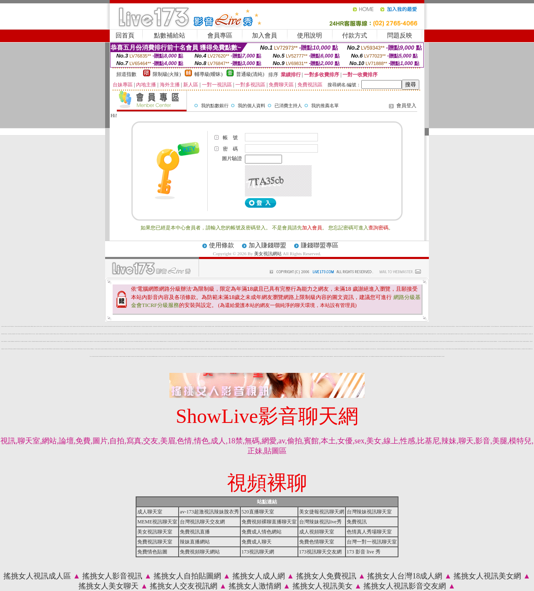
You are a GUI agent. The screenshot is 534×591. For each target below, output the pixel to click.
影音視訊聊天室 (137, 356)
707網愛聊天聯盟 (134, 326)
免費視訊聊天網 (192, 356)
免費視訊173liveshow (460, 341)
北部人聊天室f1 (8, 326)
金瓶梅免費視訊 (495, 341)
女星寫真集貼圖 (192, 341)
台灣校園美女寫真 (207, 341)
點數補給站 (169, 35)
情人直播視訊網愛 (51, 341)
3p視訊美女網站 (316, 326)
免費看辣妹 (156, 356)
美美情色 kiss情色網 (293, 341)
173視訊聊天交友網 (320, 552)
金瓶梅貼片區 (520, 326)
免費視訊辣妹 (310, 341)
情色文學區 (61, 341)
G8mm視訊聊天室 (247, 326)
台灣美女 (126, 356)
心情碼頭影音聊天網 (159, 326)
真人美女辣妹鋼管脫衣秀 (321, 356)
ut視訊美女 (175, 356)
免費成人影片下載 (81, 341)
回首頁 (125, 35)
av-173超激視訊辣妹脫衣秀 (209, 512)
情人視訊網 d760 (255, 356)
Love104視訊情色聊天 (226, 326)
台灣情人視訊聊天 (517, 341)
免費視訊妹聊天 (366, 341)
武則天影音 (444, 326)
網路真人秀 (307, 326)
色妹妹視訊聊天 (259, 341)
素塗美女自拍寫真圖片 (256, 341)
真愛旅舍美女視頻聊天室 (324, 326)
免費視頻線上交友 (391, 341)
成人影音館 (70, 341)
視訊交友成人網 (444, 341)
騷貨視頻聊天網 (33, 341)
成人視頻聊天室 (316, 532)
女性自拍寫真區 (114, 341)
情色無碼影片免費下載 (181, 326)
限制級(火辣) (167, 74)
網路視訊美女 (507, 341)
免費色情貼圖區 (405, 326)
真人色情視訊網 (442, 356)
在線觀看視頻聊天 (12, 341)
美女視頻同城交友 (331, 341)
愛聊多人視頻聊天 (368, 326)
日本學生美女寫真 (167, 326)
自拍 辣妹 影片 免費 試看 (160, 356)
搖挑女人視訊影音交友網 (404, 586)
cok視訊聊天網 (170, 326)
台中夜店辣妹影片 (376, 326)
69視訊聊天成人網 (267, 341)
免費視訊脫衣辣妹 (451, 341)
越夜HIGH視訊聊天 (191, 326)
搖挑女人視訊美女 (322, 586)
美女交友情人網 (87, 341)
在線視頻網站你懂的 (384, 326)
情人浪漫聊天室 (349, 326)
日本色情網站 (230, 326)
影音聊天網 (432, 356)
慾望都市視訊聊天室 (94, 326)
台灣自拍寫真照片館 (211, 341)
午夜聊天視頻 (328, 356)
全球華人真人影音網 (332, 326)
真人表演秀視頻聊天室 (302, 356)
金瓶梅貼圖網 (177, 326)
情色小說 (62, 326)
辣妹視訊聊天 (320, 326)
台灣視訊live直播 (255, 326)
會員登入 (406, 105)
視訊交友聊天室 (420, 341)
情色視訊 (206, 356)
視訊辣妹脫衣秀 (181, 356)
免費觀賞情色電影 (331, 356)
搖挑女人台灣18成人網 (404, 576)
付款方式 (354, 35)
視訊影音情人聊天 (431, 341)
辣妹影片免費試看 (96, 356)
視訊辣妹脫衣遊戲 (512, 326)
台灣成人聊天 (41, 326)
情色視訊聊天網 (313, 341)
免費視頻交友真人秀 (298, 356)
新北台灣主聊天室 (132, 341)
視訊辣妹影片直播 (281, 341)
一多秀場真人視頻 (29, 341)
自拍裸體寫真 (124, 341)
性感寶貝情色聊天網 (128, 326)
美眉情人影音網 (417, 341)
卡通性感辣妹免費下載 (101, 356)
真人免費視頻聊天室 (262, 356)
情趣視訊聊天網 (147, 326)
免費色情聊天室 (90, 326)
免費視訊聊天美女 (251, 356)
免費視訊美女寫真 (91, 341)
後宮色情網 (335, 341)
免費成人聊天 (488, 341)
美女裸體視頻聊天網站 (247, 356)
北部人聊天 (238, 341)
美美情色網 (457, 326)
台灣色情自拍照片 (28, 326)
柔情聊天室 (124, 326)
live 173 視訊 (475, 341)
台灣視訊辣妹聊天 (12, 326)
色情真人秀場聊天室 (369, 532)
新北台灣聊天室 (401, 326)
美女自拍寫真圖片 (266, 356)
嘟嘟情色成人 (151, 341)
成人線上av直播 (356, 341)
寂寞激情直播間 (5, 341)
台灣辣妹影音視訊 (424, 341)
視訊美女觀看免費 (25, 326)
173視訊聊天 (411, 341)
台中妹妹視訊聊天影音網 (155, 326)
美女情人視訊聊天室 (360, 341)
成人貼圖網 (16, 326)
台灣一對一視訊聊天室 (372, 542)
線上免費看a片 (213, 326)
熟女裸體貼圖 (235, 341)
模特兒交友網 (449, 326)
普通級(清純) (250, 74)
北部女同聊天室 (337, 341)
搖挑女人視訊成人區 (37, 576)
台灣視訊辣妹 (418, 326)
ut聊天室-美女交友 (467, 341)
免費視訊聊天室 (381, 356)
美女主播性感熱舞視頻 (185, 356)
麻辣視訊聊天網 (206, 326)
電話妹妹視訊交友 (373, 341)
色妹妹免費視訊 (432, 326)
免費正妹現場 (111, 341)
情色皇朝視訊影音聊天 (195, 326)
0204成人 (258, 326)
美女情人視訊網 (163, 326)
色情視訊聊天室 (424, 326)
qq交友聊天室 (404, 356)
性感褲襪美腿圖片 (348, 341)
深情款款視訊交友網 (99, 326)
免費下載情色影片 (51, 326)
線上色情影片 (131, 326)
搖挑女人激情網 (255, 586)
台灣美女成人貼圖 (148, 356)
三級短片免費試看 (529, 326)
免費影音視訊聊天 (472, 341)
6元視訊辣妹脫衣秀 (231, 356)
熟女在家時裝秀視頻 (174, 326)
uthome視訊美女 (401, 356)
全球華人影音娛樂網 (284, 326)
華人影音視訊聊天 (388, 326)
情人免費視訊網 (370, 341)
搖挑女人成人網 (258, 576)
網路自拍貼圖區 (104, 356)
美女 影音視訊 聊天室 (143, 326)
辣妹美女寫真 (336, 326)
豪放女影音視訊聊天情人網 (110, 326)
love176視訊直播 (285, 341)
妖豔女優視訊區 (211, 356)
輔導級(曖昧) (208, 74)
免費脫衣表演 (98, 341)
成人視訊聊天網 (37, 326)
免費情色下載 (276, 326)
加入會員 (264, 35)
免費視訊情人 (177, 341)
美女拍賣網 (16, 341)
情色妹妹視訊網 (313, 326)
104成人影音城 (154, 341)
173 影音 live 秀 (363, 552)
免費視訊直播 (195, 532)
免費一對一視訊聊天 (380, 326)
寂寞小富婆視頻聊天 (26, 341)
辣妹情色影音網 (165, 341)
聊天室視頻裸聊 (414, 356)
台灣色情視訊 (414, 341)
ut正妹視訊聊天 (408, 326)
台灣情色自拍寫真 (310, 326)
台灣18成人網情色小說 (186, 326)
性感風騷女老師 (438, 326)
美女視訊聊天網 (21, 326)
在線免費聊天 (222, 326)
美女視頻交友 (408, 356)
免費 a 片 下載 (309, 356)
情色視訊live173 (485, 341)
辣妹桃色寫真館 (526, 326)
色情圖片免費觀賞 (428, 356)
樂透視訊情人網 (478, 326)
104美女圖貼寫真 (200, 341)
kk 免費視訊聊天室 (385, 356)
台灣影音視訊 (67, 326)
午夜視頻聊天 (34, 326)
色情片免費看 (434, 341)
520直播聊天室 (258, 512)
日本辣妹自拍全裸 (268, 326)
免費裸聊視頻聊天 (510, 341)
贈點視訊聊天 (398, 356)
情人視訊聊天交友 (289, 341)
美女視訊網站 (268, 253)
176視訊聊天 (325, 356)
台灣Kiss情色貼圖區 (161, 341)
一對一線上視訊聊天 (499, 341)
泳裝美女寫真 (244, 341)
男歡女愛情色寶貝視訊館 (291, 326)
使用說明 (309, 35)
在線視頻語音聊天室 (356, 356)
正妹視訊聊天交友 (352, 341)
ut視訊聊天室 (258, 356)
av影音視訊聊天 (104, 341)
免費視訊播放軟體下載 (296, 326)
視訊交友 (369, 356)
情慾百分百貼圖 (328, 326)
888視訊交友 (148, 341)
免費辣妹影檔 (523, 326)
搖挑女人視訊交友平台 (279, 326)
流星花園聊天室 (189, 356)
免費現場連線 (48, 341)
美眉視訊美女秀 (54, 341)
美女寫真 (60, 326)
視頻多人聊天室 (352, 356)
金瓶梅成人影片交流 (272, 326)
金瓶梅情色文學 (108, 341)
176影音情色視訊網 (341, 341)
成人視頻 (122, 326)
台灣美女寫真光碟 (398, 326)
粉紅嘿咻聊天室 (305, 341)
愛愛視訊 (244, 356)
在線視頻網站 (120, 356)
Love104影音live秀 (439, 356)
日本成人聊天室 (492, 326)
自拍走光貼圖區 (218, 341)
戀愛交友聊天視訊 (492, 341)
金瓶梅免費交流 (270, 341)
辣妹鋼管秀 (357, 326)
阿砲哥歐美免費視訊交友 (188, 341)
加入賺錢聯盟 (267, 245)
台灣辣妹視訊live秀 (448, 341)
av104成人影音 (18, 341)
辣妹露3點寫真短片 (251, 341)
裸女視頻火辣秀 (513, 341)
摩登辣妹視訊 (114, 326)
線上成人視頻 (178, 356)
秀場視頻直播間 (251, 326)
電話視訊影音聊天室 (203, 356)
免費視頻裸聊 (427, 341)
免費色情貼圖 (389, 356)
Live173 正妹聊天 (472, 326)
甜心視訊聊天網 (243, 326)
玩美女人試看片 (459, 326)
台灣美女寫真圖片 (317, 341)
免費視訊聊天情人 (44, 341)
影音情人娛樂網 (223, 356)
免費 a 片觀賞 (287, 356)
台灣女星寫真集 (339, 326)
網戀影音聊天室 (105, 326)
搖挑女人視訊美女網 (487, 576)
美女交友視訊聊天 (503, 341)
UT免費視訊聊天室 (418, 356)
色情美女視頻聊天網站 (216, 356)
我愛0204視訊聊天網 (346, 326)
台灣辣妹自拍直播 (44, 326)
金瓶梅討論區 (221, 341)
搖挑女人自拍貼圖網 (187, 576)
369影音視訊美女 (87, 326)
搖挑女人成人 (342, 326)
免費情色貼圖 (478, 341)
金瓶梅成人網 (264, 326)
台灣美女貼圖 (18, 326)
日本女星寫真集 (428, 326)
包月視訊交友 (435, 326)
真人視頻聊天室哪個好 (291, 356)
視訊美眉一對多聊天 (78, 326)
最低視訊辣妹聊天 (41, 341)
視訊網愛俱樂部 (481, 341)
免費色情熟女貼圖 (306, 356)
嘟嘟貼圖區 (32, 326)
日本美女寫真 (391, 326)
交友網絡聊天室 (394, 356)
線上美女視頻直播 (93, 356)
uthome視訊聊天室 (227, 356)
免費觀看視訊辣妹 (488, 326)
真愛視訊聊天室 (411, 356)
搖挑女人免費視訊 (326, 576)
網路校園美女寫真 (263, 341)
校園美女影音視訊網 (508, 326)
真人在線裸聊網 (21, 341)
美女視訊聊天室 (154, 532)
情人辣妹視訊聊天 (482, 326)
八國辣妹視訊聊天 (74, 326)
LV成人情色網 (345, 341)
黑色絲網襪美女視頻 (373, 356)
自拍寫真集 (175, 341)
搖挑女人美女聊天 (108, 586)
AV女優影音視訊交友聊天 (496, 326)
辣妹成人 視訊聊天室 (283, 356)
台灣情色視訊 (216, 326)
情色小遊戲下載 (195, 341)
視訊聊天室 (209, 356)
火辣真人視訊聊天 (128, 341)
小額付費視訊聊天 (232, 341)
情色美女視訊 (166, 356)
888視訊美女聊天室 (181, 341)
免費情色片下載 (215, 341)
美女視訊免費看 (397, 341)
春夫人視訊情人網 (247, 341)
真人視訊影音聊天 (421, 326)
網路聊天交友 (404, 341)
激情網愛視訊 (129, 356)
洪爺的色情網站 (123, 356)
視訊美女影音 (71, 326)
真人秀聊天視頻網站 (240, 356)
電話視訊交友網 (380, 341)
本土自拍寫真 (441, 326)
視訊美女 (164, 356)
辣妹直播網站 (394, 341)
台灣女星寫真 (57, 326)
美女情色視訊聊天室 (372, 326)
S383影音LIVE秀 (361, 326)
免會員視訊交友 (108, 356)
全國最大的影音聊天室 (141, 341)
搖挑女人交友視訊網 (183, 586)
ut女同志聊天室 (95, 341)
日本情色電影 (184, 341)
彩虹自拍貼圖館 (150, 326)
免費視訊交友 (169, 356)
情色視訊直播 (64, 326)
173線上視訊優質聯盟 (136, 341)
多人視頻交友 (199, 326)
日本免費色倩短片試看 (516, 326)
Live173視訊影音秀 (298, 341)
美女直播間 (304, 326)
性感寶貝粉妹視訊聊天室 (83, 326)
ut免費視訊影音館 (37, 341)
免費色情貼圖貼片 (363, 356)
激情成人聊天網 (114, 356)
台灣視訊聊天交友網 (202, 522)
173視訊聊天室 (414, 326)
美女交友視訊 (273, 356)
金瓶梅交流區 (48, 326)
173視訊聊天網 (524, 341)
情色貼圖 (172, 341)
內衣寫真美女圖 (77, 341)
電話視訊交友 (425, 356)
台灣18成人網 (172, 356)
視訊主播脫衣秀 (141, 356)
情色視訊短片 (377, 341)
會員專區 (219, 35)
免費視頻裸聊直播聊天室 (269, 522)
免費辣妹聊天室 (527, 341)
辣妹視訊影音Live (504, 326)
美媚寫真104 (54, 326)
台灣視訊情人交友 (437, 341)
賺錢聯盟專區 (319, 245)
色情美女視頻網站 (220, 356)
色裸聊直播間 (233, 326)
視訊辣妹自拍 (475, 326)
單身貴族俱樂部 (209, 326)
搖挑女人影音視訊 (112, 576)
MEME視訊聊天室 (157, 522)
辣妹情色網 (531, 341)
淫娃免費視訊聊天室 (348, 356)
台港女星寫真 (447, 326)
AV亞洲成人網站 (203, 341)
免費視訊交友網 (422, 356)
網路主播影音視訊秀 (270, 356)
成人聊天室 (149, 512)
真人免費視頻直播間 (313, 356)
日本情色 (64, 341)
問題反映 (399, 35)
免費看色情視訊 (359, 356)
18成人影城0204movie (152, 356)
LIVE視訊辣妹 (236, 326)
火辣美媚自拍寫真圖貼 (121, 341)
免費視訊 (200, 356)
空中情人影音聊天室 (169, 341)
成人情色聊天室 (520, 341)
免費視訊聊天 (366, 356)
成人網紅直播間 (9, 341)
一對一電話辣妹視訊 (456, 341)
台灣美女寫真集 (101, 341)
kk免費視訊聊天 (434, 356)
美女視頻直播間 (320, 341)
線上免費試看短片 (144, 341)
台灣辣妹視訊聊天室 (369, 512)
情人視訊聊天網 (344, 356)
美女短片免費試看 (132, 356)
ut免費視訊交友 (301, 341)
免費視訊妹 (277, 356)
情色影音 (308, 341)
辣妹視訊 (338, 356)
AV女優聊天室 (117, 356)
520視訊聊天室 (279, 356)
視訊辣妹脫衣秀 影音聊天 (236, 356)
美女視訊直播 (412, 326)
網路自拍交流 (363, 341)
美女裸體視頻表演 (364, 326)
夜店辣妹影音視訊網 (240, 326)
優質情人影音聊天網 (139, 326)
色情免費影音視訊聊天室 (377, 356)
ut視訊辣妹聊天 (219, 326)
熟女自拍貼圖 (84, 341)
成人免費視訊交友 (58, 341)
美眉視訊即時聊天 (387, 341)
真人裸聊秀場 (102, 326)
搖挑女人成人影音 (202, 326)
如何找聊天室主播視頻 (301, 326)
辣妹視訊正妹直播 (467, 326)
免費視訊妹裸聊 (383, 341)
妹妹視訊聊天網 (335, 356)
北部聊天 (117, 341)
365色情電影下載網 (353, 326)
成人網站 (135, 356)
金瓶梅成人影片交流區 (74, 341)
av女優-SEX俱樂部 (464, 326)
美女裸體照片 (274, 341)
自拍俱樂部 (501, 326)
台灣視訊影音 (464, 341)
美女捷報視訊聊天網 (321, 512)
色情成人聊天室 (401, 341)
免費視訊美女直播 (67, 341)
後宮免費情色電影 (225, 341)
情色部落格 (241, 341)
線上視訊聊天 (317, 356)
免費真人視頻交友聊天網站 (118, 326)
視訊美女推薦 (485, 326)
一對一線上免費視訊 (278, 341)
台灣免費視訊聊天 (407, 341)
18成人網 (111, 356)
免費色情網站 (144, 356)
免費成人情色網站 (262, 532)
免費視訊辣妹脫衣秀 (341, 356)
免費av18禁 (287, 326)
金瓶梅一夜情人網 (327, 341)
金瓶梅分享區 (157, 341)
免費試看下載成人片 (453, 326)
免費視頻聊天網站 (200, 552)
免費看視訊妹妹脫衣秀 (196, 356)
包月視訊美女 (394, 326)
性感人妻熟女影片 (228, 341)
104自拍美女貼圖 (261, 326)
